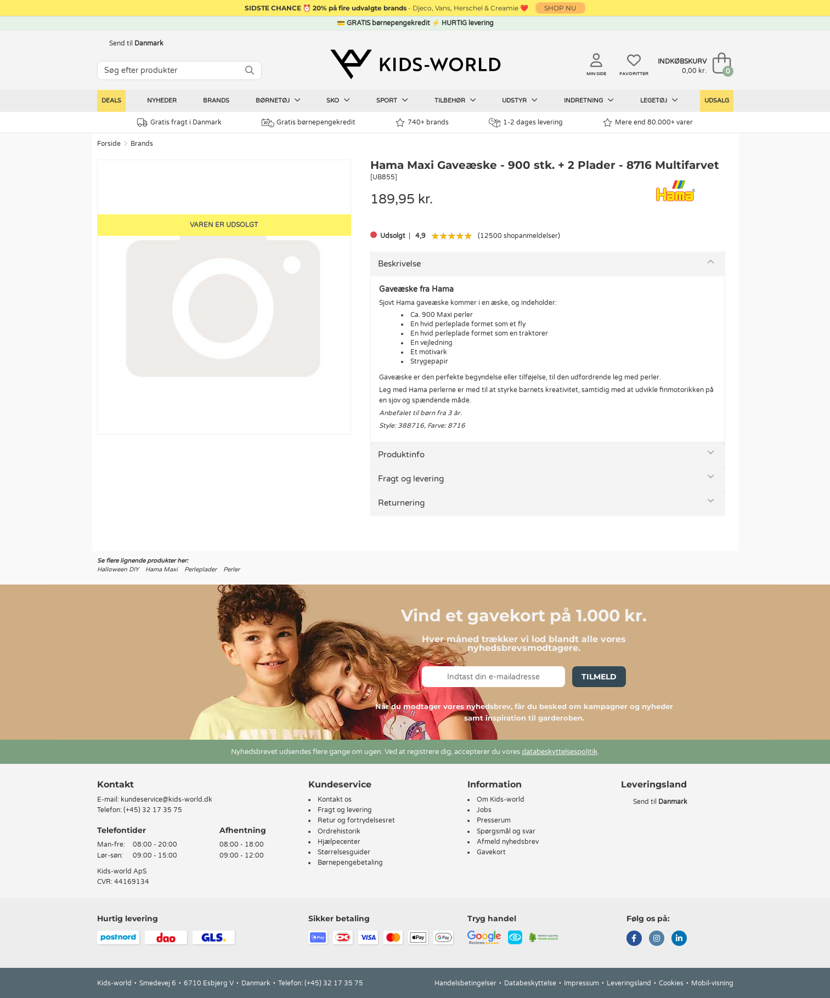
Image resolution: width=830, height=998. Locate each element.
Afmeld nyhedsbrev (508, 842)
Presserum (494, 820)
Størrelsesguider (344, 852)
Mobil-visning (712, 983)
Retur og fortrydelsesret (356, 820)
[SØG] (249, 70)
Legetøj (659, 100)
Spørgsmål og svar (506, 831)
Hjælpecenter (339, 842)
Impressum (581, 983)
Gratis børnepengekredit (308, 122)
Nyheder (162, 100)
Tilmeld (599, 677)
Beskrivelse (399, 264)
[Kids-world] (415, 64)
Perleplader (200, 569)
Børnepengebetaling (350, 862)
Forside (109, 144)
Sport (392, 100)
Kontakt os (335, 799)
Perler (231, 569)
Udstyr (520, 100)
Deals (111, 100)
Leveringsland (629, 983)
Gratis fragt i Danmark (179, 122)
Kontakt (115, 784)
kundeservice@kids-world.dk (166, 799)
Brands (216, 100)
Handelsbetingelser (465, 983)
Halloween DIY (118, 569)
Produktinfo (401, 455)
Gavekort (491, 852)
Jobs (484, 810)
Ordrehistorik (339, 831)
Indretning (589, 100)
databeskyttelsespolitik (559, 751)
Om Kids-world (500, 799)
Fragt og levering (411, 479)
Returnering (401, 503)
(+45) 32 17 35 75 (152, 810)
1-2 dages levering (526, 122)
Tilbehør (455, 100)
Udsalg (716, 100)
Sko (338, 100)
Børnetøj (278, 100)
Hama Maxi (161, 569)
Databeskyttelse (530, 983)
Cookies (671, 983)
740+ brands (422, 122)
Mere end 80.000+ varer (648, 122)
